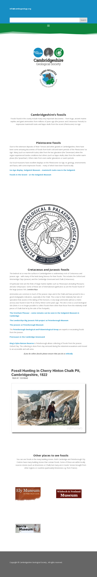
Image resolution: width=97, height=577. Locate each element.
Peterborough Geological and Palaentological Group (36, 329)
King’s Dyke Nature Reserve (22, 343)
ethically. (69, 354)
